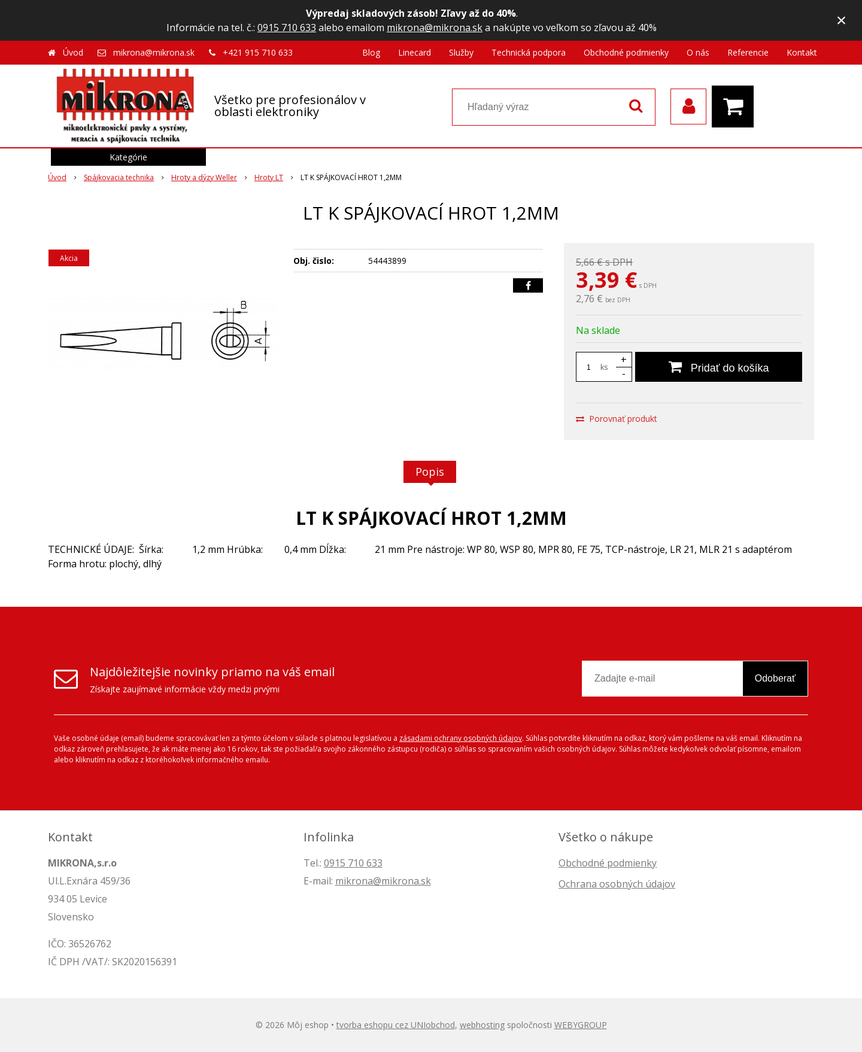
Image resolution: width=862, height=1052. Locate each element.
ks (604, 367)
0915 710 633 (286, 27)
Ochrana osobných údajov (617, 883)
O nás (698, 52)
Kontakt (802, 52)
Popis (429, 471)
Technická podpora (528, 52)
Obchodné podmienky (626, 52)
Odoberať (775, 678)
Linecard (414, 52)
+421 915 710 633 (258, 52)
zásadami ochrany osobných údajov (460, 738)
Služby (461, 52)
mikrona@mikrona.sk (434, 27)
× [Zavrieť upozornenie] (841, 20)
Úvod (73, 52)
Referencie (748, 52)
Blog (371, 52)
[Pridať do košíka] (718, 367)
